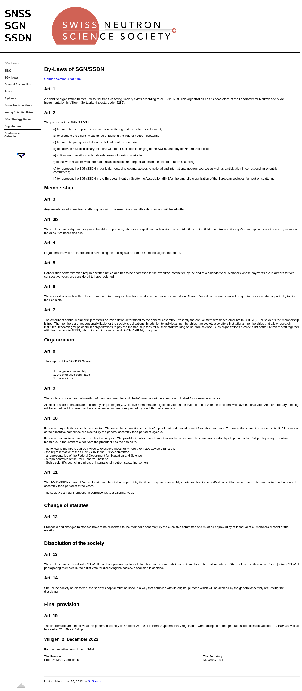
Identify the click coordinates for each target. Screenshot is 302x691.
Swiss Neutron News (18, 105)
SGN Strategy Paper (18, 119)
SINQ (8, 70)
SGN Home (12, 63)
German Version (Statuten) (62, 79)
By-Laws (10, 98)
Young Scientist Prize (19, 112)
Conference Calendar (12, 135)
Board (9, 91)
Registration (13, 126)
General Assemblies (18, 84)
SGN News (12, 77)
